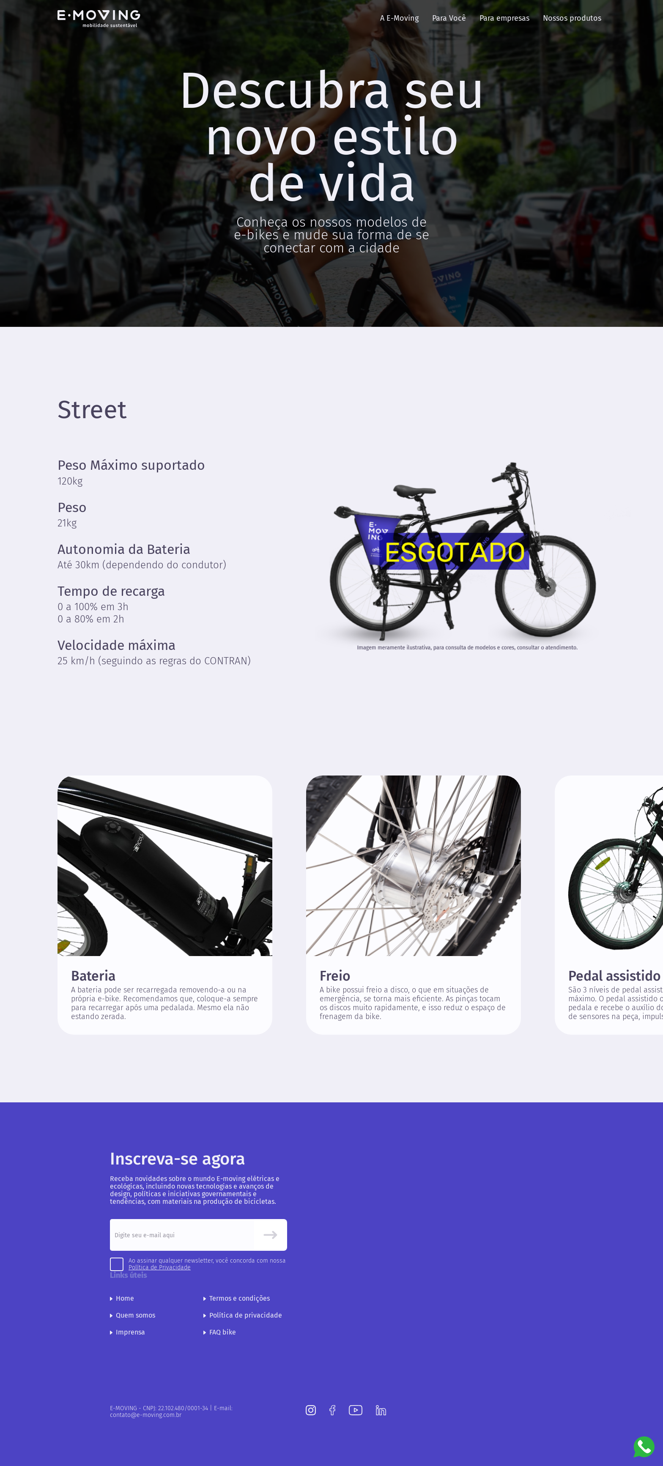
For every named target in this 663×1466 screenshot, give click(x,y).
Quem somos (132, 1315)
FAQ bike (219, 1332)
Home (122, 1298)
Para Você (449, 18)
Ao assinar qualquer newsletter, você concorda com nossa (207, 1264)
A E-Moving (399, 18)
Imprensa (127, 1332)
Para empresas (504, 18)
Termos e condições (236, 1298)
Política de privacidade (242, 1315)
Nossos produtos (572, 18)
